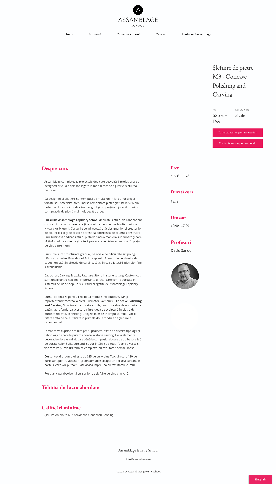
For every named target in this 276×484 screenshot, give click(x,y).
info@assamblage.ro (138, 459)
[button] (161, 34)
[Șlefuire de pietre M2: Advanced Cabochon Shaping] (93, 415)
